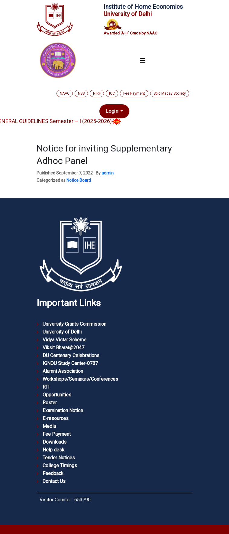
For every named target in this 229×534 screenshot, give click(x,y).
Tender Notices (59, 458)
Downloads (54, 442)
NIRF (97, 93)
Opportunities (57, 395)
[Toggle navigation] (143, 60)
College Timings (60, 465)
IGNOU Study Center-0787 (70, 363)
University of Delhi (62, 332)
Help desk (53, 450)
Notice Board (78, 180)
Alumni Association (63, 371)
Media (49, 426)
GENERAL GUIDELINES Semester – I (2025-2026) (64, 121)
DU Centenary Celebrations (71, 355)
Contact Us (54, 481)
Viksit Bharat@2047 (63, 347)
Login (112, 111)
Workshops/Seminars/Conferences (80, 379)
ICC (112, 93)
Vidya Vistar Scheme (64, 340)
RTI (46, 387)
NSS (81, 93)
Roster (50, 402)
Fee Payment (134, 93)
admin (108, 173)
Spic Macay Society (169, 93)
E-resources (56, 418)
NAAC (64, 93)
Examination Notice (63, 410)
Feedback (53, 473)
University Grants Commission (74, 324)
